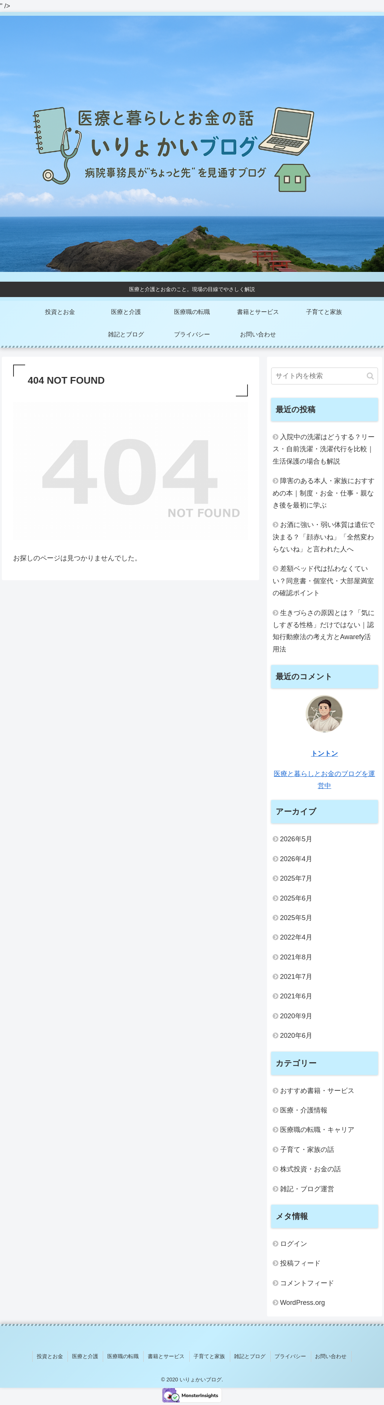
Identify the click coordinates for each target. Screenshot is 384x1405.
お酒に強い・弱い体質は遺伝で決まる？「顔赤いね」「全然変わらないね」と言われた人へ (324, 537)
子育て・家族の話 (307, 1149)
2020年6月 (296, 1035)
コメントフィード (307, 1283)
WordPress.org (302, 1302)
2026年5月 (296, 839)
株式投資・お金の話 (310, 1169)
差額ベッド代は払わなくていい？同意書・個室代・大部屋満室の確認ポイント (323, 581)
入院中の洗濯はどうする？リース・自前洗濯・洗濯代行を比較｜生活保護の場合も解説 (324, 449)
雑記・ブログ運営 (307, 1189)
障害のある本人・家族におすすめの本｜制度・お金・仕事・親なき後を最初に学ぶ (324, 493)
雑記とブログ (248, 1355)
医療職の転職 (125, 1355)
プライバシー (288, 1355)
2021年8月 (296, 957)
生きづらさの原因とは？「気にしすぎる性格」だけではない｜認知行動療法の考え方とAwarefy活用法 (324, 631)
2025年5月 (296, 918)
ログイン (293, 1243)
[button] (370, 376)
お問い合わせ (327, 1355)
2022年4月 (296, 937)
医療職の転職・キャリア (317, 1129)
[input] (324, 376)
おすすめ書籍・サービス (317, 1090)
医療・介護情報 (303, 1110)
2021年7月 (296, 976)
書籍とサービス (167, 1355)
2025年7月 (296, 878)
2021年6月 (296, 996)
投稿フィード (300, 1263)
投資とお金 (54, 1355)
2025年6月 (296, 898)
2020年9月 (296, 1016)
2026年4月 (296, 859)
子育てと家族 (209, 1355)
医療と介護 (88, 1355)
